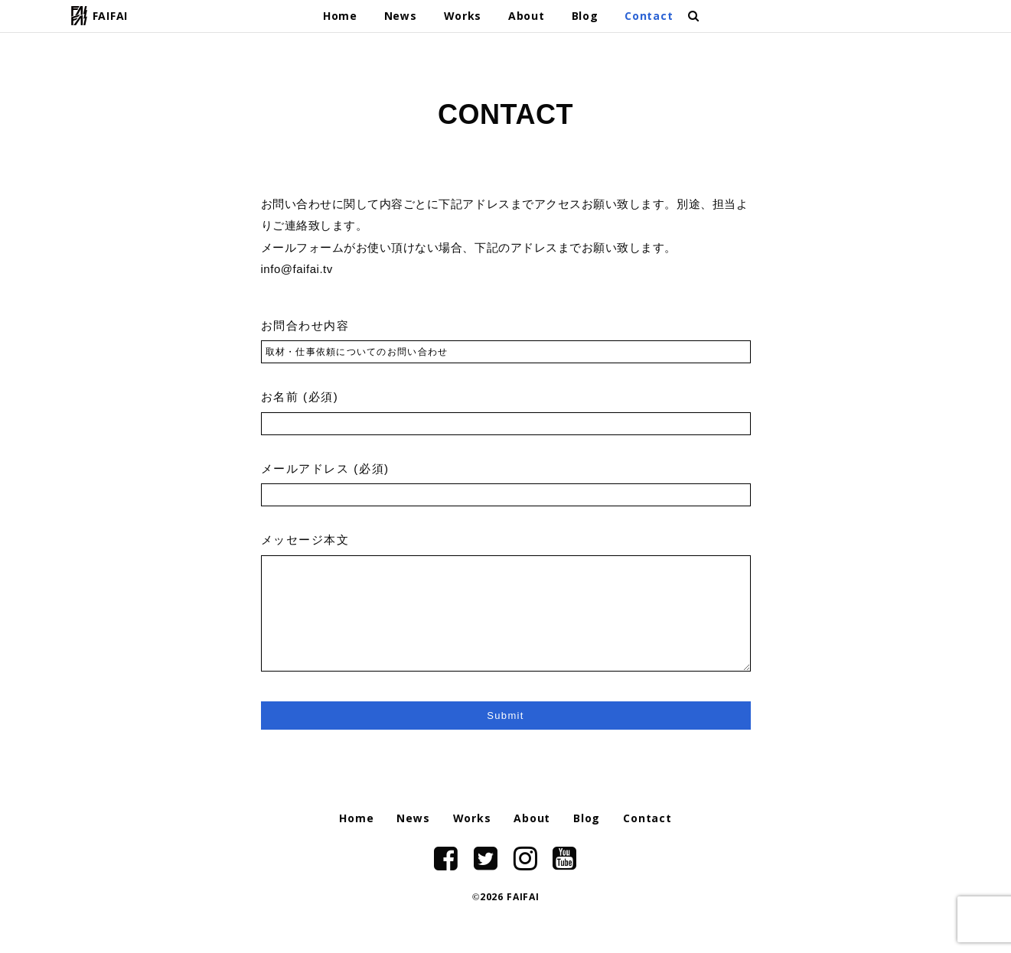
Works (463, 17)
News (400, 17)
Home (340, 17)
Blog (585, 17)
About (526, 17)
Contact (649, 17)
